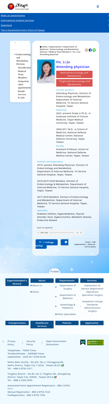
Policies (67, 322)
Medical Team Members (22, 74)
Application (92, 322)
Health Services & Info (22, 94)
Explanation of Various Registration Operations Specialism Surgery (91, 290)
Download (6, 25)
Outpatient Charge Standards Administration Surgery (91, 306)
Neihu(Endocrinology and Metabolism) (74, 74)
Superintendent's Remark (17, 282)
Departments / (56, 47)
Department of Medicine (65, 297)
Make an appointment (13, 15)
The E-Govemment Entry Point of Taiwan (23, 30)
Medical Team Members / (60, 52)
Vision (34, 291)
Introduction (24, 67)
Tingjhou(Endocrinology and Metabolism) (74, 83)
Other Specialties (65, 314)
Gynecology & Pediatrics (65, 306)
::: (9, 42)
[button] (54, 271)
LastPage (46, 242)
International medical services (17, 20)
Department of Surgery (65, 287)
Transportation (17, 322)
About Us (36, 285)
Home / (45, 47)
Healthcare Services (42, 324)
